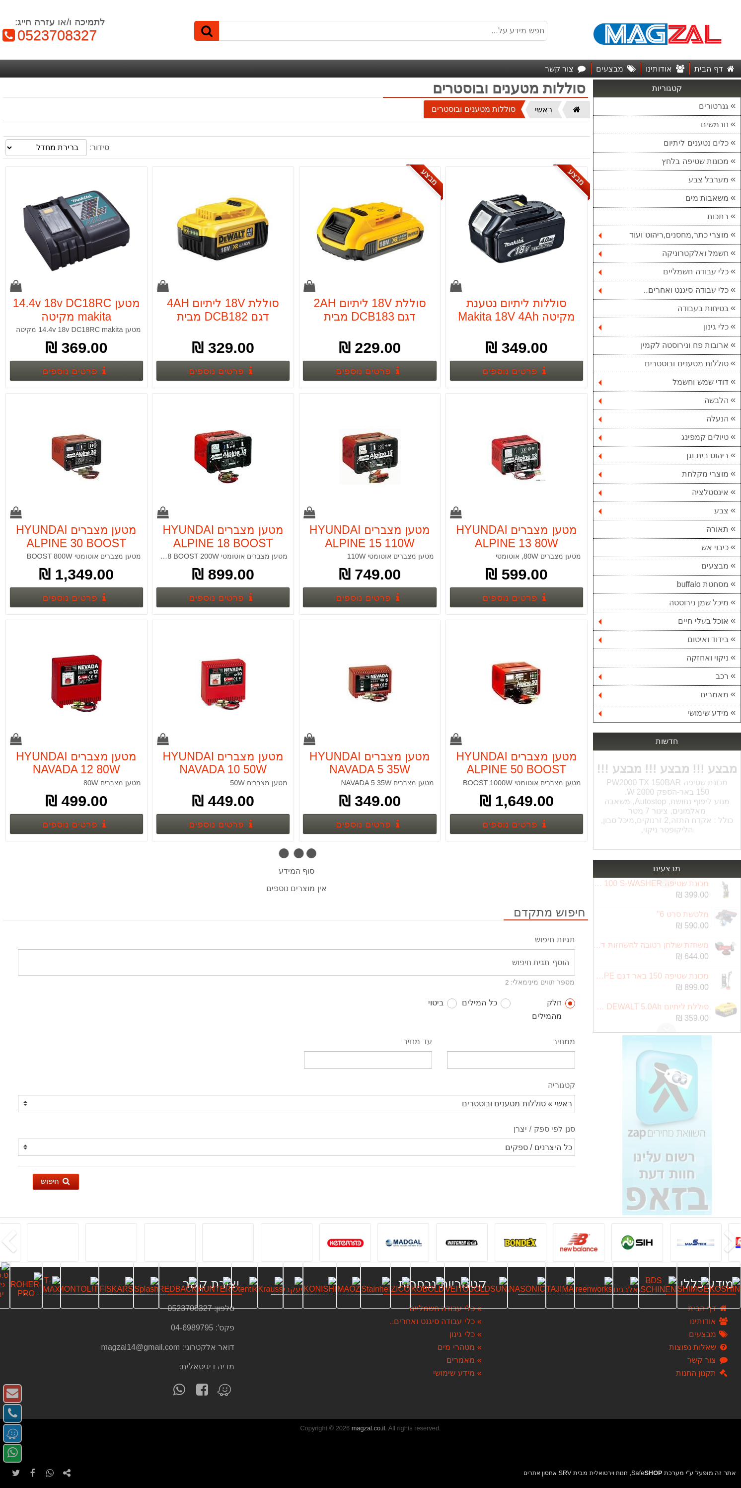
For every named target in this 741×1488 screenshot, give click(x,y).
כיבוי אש (715, 547)
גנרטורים (714, 106)
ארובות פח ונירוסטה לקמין (685, 345)
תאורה (717, 529)
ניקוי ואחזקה (707, 658)
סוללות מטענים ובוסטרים (687, 363)
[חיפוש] (206, 31)
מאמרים (663, 694)
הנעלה (663, 418)
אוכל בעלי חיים (663, 621)
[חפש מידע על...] (370, 31)
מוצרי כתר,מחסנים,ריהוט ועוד (663, 235)
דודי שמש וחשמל (663, 382)
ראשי (543, 109)
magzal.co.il (368, 1428)
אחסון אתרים (540, 1473)
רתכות (718, 216)
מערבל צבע (708, 179)
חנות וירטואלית (609, 1473)
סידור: (99, 147)
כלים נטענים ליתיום (696, 143)
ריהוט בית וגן (663, 455)
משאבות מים (707, 198)
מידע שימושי (663, 713)
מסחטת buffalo (703, 584)
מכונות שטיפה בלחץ (695, 161)
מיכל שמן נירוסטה (699, 602)
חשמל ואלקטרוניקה (663, 253)
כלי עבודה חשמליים (663, 271)
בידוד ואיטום (663, 639)
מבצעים (715, 566)
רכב (663, 676)
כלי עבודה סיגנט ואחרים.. (663, 290)
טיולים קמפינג (663, 437)
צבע (663, 510)
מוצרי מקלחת (663, 474)
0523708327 (48, 35)
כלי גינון (663, 327)
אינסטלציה (663, 492)
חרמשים (715, 124)
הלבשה (663, 400)
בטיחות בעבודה (703, 308)
